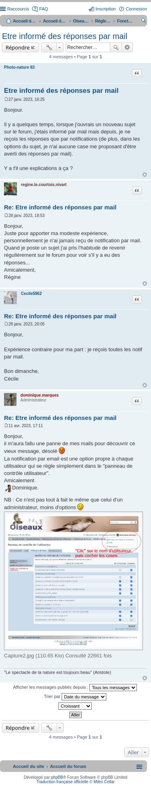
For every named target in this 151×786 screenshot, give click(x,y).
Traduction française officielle (62, 782)
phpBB (57, 777)
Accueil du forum (55, 20)
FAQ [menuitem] (43, 8)
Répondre (18, 47)
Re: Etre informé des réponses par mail (60, 207)
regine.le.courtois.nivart (43, 184)
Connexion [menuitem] (136, 8)
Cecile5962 (31, 293)
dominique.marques (40, 395)
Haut (145, 174)
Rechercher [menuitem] (144, 21)
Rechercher (116, 47)
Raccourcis (18, 8)
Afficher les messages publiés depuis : (75, 687)
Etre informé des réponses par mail (64, 36)
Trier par (75, 696)
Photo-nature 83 (19, 67)
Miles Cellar (103, 782)
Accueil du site (25, 20)
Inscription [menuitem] (105, 8)
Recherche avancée (127, 47)
